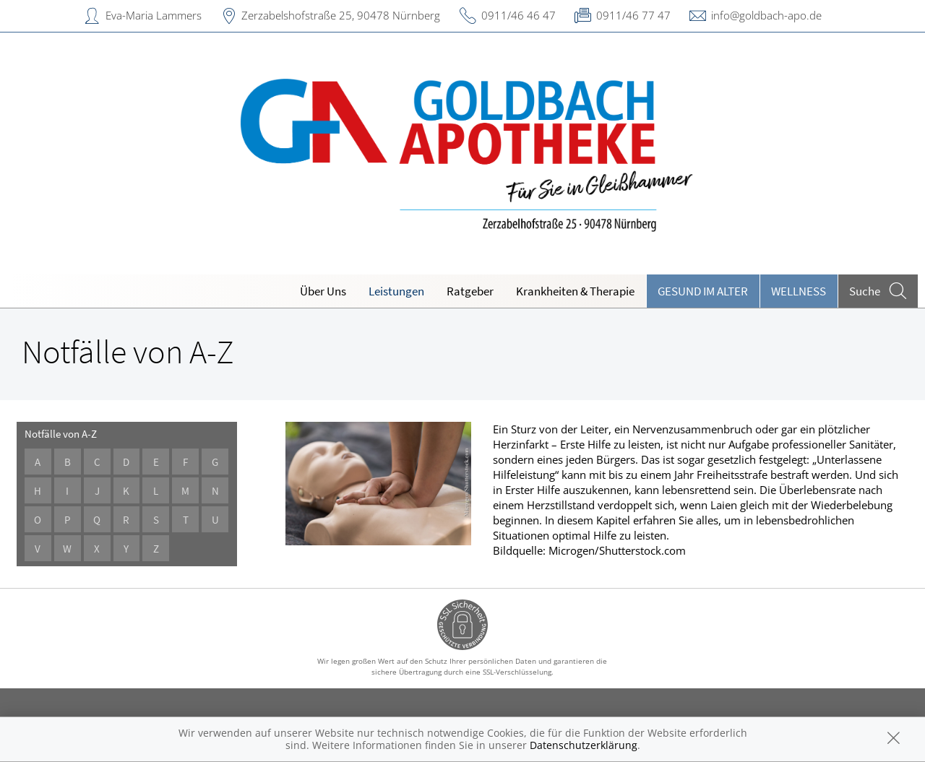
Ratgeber (470, 291)
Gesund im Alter (703, 291)
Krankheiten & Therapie (575, 291)
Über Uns (323, 291)
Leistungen (396, 291)
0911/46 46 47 (518, 15)
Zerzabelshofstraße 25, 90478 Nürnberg (340, 15)
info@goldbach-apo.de (766, 15)
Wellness (798, 291)
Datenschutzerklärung (583, 745)
